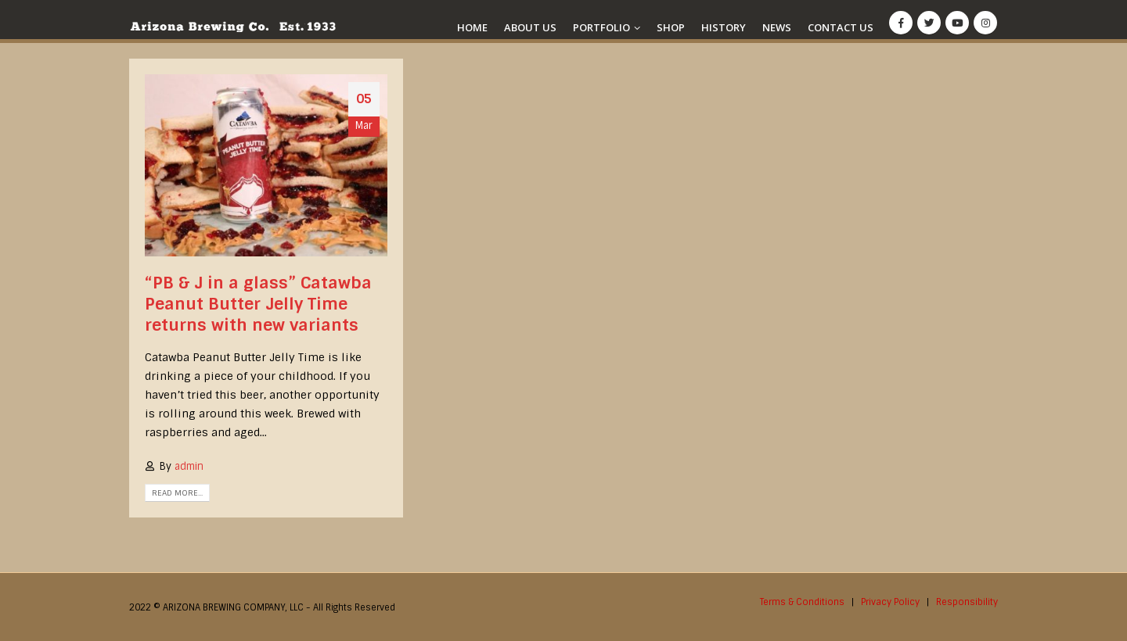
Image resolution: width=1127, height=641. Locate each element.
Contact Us (840, 27)
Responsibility (967, 601)
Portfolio (601, 27)
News (776, 27)
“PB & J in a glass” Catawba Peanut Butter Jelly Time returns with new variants (258, 304)
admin (189, 466)
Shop (671, 27)
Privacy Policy (890, 601)
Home (472, 27)
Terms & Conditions (802, 601)
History (723, 27)
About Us (530, 27)
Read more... (177, 493)
